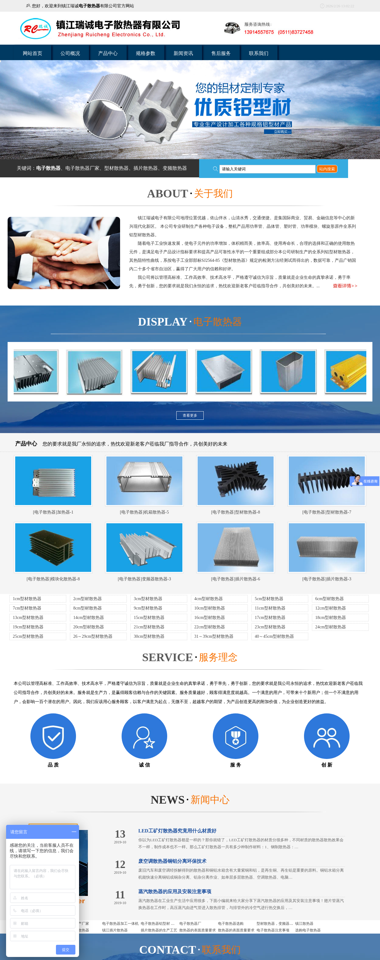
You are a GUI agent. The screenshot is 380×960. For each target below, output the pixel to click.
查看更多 (190, 415)
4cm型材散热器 (208, 598)
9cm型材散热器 (148, 608)
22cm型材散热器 (209, 627)
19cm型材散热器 (28, 627)
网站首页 (32, 53)
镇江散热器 (304, 923)
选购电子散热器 (308, 930)
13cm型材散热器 (28, 617)
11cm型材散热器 (270, 608)
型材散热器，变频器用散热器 (280, 923)
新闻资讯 (183, 53)
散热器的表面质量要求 (197, 930)
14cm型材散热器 (88, 617)
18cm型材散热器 (330, 617)
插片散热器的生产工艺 (159, 930)
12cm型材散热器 (330, 608)
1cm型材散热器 (27, 598)
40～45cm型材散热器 (274, 636)
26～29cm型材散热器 (92, 636)
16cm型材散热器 (209, 617)
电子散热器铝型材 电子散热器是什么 (170, 923)
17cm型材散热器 (270, 617)
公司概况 (70, 53)
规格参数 (145, 53)
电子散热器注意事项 (273, 930)
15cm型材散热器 (149, 617)
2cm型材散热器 (87, 598)
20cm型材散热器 (88, 627)
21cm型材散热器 (149, 627)
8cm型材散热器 (87, 608)
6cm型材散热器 (329, 598)
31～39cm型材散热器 (213, 636)
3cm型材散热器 (148, 598)
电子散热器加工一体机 (120, 923)
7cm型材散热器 (27, 608)
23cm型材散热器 (270, 627)
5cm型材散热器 (269, 598)
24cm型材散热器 (330, 627)
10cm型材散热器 (209, 608)
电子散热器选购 (231, 923)
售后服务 (221, 53)
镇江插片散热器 (115, 930)
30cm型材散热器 (149, 636)
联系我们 (258, 53)
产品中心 (108, 53)
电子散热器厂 (190, 923)
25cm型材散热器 (28, 636)
